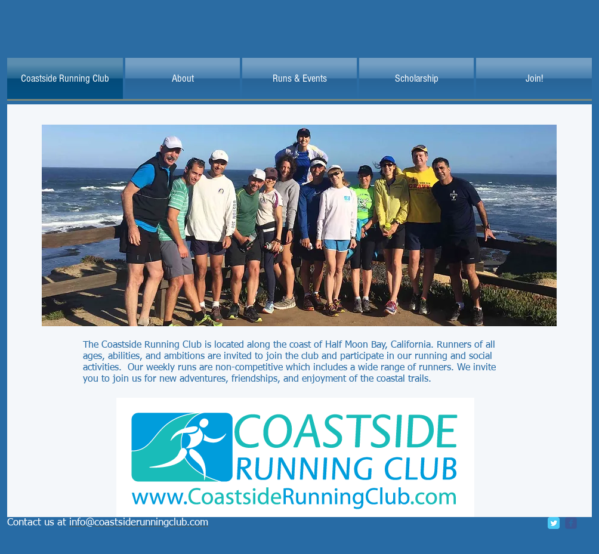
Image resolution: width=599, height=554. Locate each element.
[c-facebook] (571, 523)
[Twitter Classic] (554, 523)
